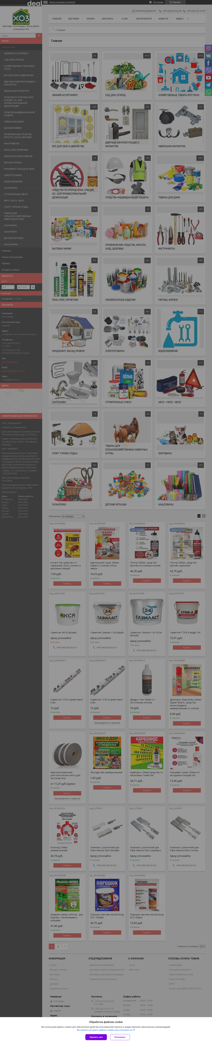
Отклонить (120, 1037)
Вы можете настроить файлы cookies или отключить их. (105, 1030)
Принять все (96, 1037)
